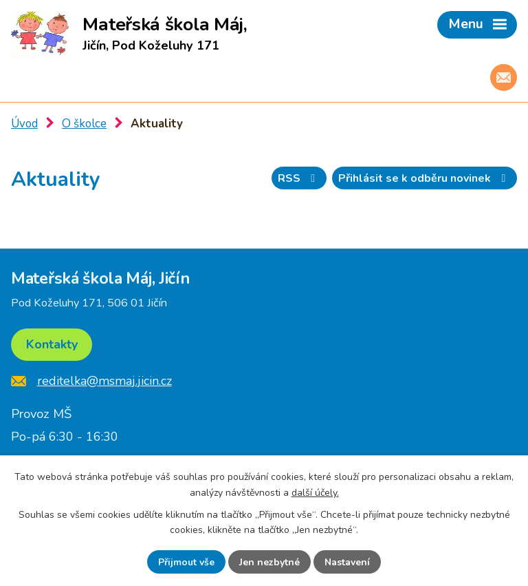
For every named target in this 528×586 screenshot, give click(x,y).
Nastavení (347, 562)
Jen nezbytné (269, 562)
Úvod (24, 124)
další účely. (315, 492)
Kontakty (52, 344)
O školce (84, 124)
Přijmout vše (186, 562)
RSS (299, 178)
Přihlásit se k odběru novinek (424, 178)
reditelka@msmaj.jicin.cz (104, 381)
